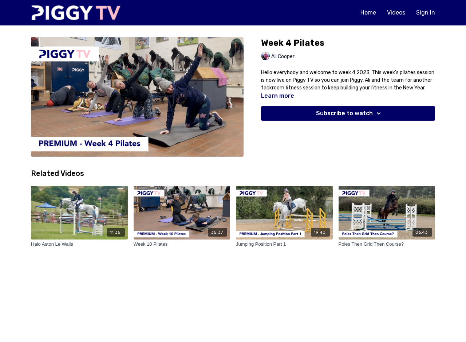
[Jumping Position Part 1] (284, 244)
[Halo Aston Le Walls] (79, 244)
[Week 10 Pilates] (182, 244)
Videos (396, 12)
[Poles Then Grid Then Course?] (387, 244)
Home (368, 12)
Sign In (425, 12)
